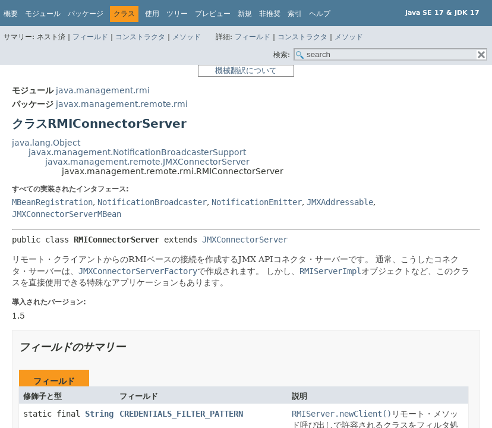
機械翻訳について (246, 70)
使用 (152, 14)
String (99, 413)
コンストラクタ (140, 37)
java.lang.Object (46, 142)
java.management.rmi (103, 90)
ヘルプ (319, 14)
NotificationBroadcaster (152, 202)
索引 (295, 14)
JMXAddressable (340, 202)
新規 (245, 14)
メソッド (186, 37)
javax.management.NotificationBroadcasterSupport (137, 152)
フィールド (90, 37)
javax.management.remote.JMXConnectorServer (147, 161)
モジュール (43, 14)
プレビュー (213, 14)
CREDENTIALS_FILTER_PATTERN (181, 413)
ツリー (177, 14)
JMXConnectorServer (245, 239)
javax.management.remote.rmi (122, 104)
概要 (11, 14)
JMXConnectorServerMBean (66, 214)
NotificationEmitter (257, 202)
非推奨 (269, 14)
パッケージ (85, 14)
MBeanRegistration (52, 202)
